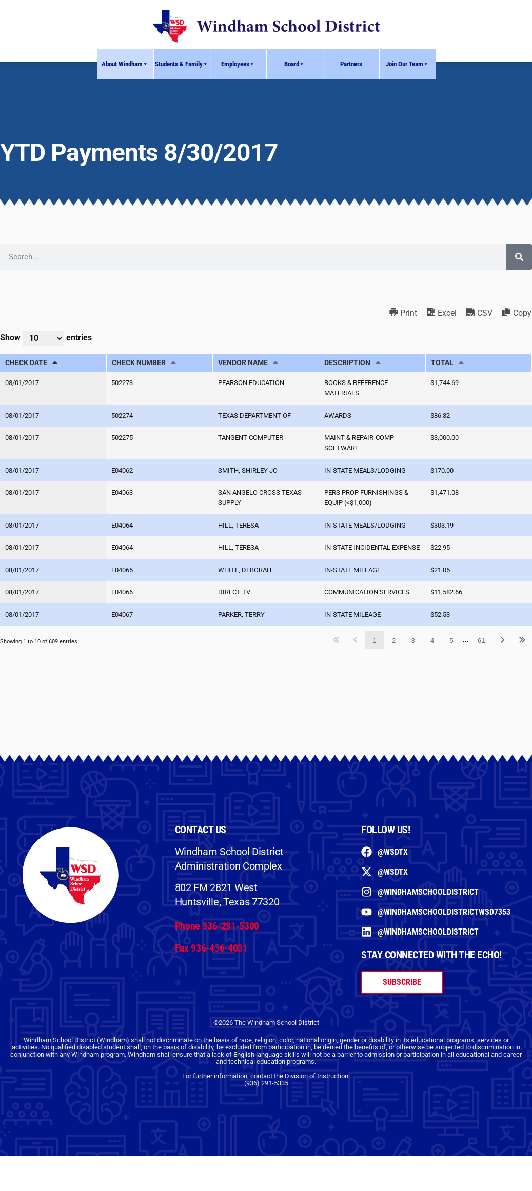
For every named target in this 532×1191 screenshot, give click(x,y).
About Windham (125, 64)
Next (503, 664)
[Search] (519, 257)
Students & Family (181, 64)
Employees (238, 64)
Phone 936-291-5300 (217, 950)
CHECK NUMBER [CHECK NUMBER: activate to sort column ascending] (139, 362)
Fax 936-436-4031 (211, 972)
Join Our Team (407, 64)
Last (522, 664)
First (336, 664)
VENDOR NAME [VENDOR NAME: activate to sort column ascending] (243, 362)
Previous (355, 664)
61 (481, 665)
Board (294, 64)
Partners (351, 64)
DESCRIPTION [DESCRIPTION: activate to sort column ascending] (347, 362)
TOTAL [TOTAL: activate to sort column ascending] (442, 362)
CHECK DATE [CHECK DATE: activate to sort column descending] (26, 362)
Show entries (46, 338)
